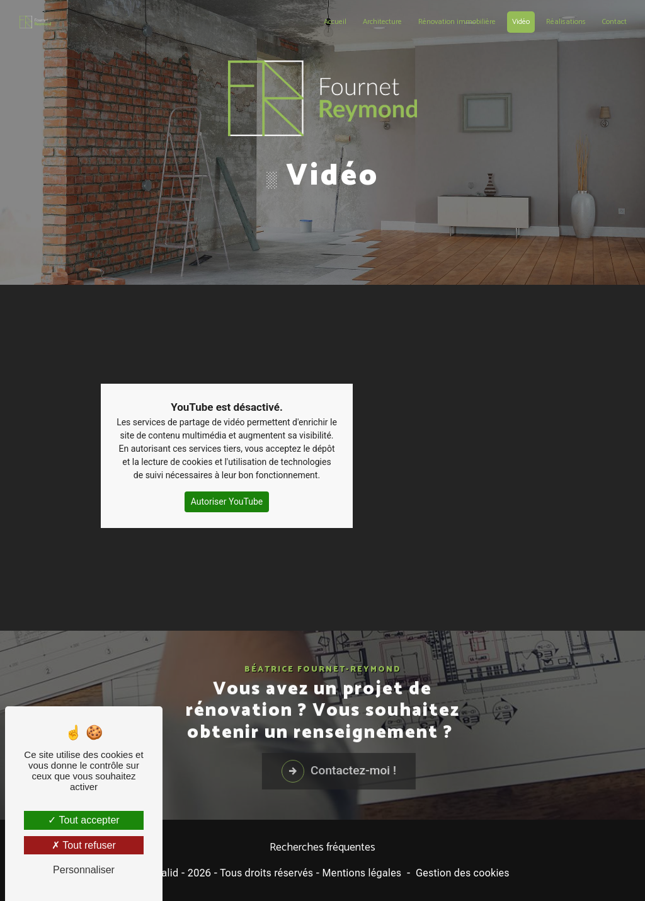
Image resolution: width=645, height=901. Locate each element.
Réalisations (566, 22)
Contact (614, 22)
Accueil (335, 22)
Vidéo (521, 22)
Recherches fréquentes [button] (322, 848)
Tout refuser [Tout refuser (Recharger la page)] (84, 845)
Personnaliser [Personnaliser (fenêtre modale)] (84, 869)
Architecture (382, 22)
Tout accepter (83, 820)
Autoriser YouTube (227, 482)
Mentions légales (362, 873)
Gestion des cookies (463, 873)
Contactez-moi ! (383, 790)
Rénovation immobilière (457, 22)
